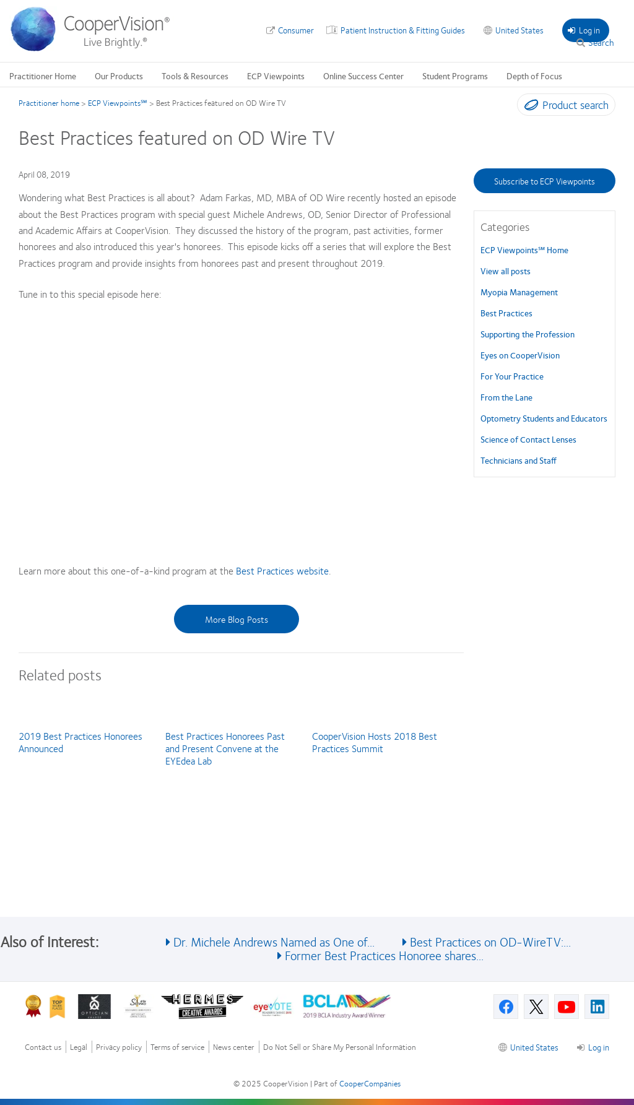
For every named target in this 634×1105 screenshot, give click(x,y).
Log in (584, 30)
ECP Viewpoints (276, 75)
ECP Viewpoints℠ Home (524, 249)
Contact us (43, 1047)
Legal (78, 1047)
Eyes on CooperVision (520, 355)
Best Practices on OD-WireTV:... (490, 941)
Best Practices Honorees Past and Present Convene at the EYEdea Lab (225, 748)
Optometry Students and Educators (543, 418)
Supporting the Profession (527, 333)
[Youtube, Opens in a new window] (566, 1006)
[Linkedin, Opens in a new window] (596, 1006)
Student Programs (455, 75)
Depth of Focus (534, 75)
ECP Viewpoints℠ (117, 103)
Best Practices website (282, 570)
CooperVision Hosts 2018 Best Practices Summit (374, 742)
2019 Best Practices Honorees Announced (80, 742)
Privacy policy (119, 1047)
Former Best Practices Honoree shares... (384, 954)
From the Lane (506, 397)
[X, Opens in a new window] (536, 1006)
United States (519, 30)
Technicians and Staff (518, 460)
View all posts (505, 270)
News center (233, 1047)
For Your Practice (512, 376)
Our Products (119, 75)
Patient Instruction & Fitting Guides (403, 30)
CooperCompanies (370, 1083)
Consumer (296, 30)
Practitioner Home (42, 75)
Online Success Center (363, 75)
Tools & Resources (195, 75)
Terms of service (177, 1047)
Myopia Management (519, 291)
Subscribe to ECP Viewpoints (544, 181)
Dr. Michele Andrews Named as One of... (274, 941)
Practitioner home (49, 103)
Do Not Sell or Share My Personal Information (339, 1047)
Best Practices (506, 312)
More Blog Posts (236, 619)
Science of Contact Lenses (528, 439)
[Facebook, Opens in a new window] (505, 1006)
